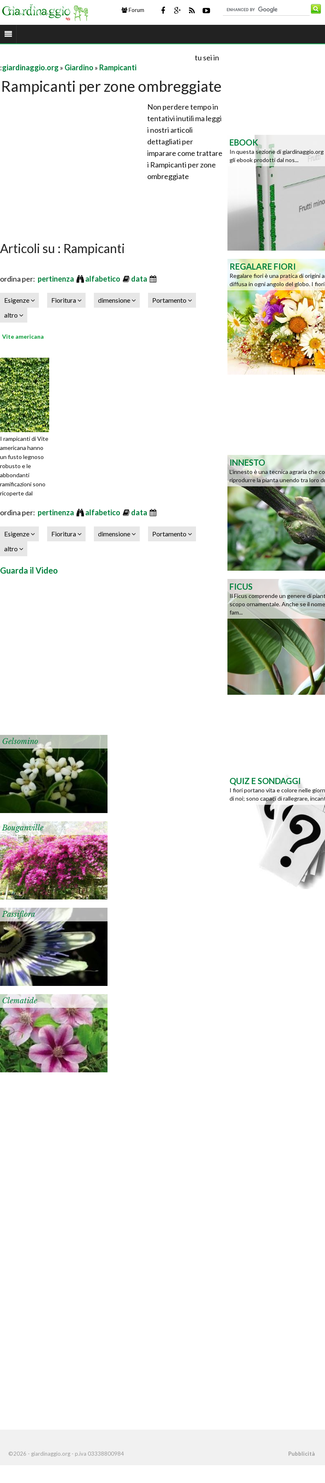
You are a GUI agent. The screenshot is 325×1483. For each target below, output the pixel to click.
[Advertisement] (97, 57)
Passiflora (18, 914)
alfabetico (103, 278)
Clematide (19, 1000)
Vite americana (23, 336)
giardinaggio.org (30, 67)
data (139, 278)
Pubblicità (301, 1453)
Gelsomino (20, 741)
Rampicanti (117, 67)
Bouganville (22, 827)
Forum (133, 10)
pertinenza (56, 278)
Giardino (79, 67)
